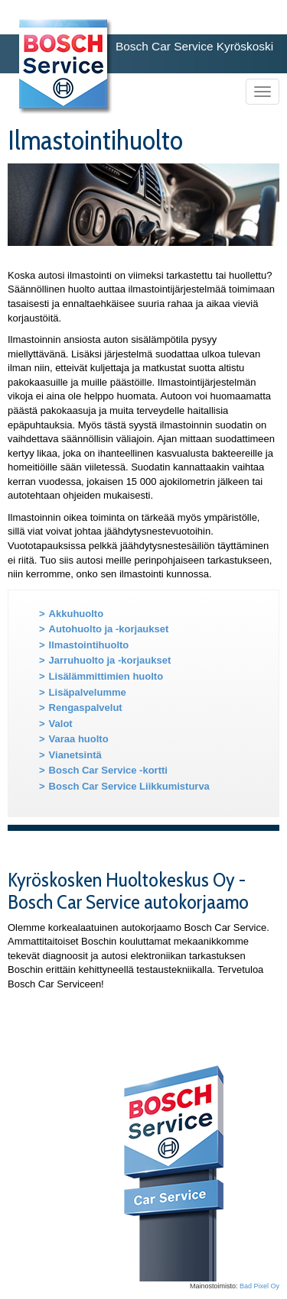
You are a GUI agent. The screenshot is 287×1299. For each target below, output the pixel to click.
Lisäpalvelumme (87, 692)
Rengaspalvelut (85, 707)
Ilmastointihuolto (89, 645)
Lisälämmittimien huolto (106, 676)
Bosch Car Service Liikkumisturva (129, 786)
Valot (61, 723)
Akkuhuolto (76, 613)
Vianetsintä (75, 755)
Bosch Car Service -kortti (108, 770)
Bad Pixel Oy (259, 1286)
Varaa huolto (79, 739)
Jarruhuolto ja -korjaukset (110, 660)
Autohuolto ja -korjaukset (109, 629)
